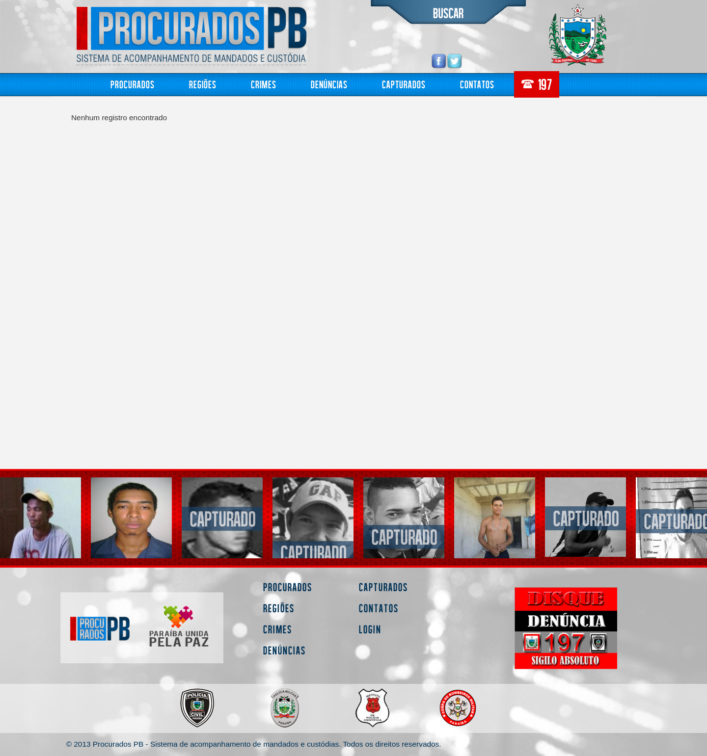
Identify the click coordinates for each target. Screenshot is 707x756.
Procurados (132, 84)
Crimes (263, 84)
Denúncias (329, 84)
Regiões (203, 84)
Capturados (404, 84)
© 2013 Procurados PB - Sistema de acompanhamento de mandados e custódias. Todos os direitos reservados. (253, 744)
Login (370, 629)
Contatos (477, 84)
